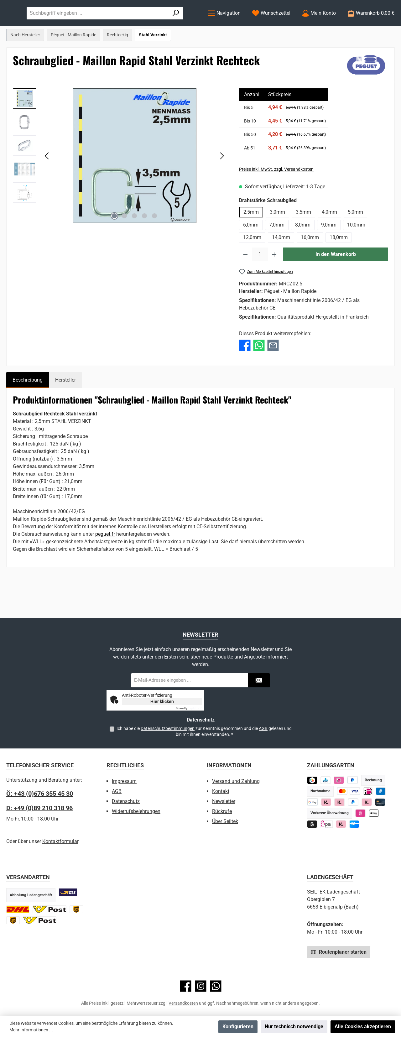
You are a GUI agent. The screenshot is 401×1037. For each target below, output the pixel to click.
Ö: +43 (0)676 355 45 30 (39, 793)
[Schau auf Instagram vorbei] (201, 986)
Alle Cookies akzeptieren (363, 1026)
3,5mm (303, 238)
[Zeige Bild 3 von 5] (134, 241)
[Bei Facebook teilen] (245, 371)
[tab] (27, 406)
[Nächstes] (222, 181)
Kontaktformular (60, 841)
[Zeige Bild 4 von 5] (144, 241)
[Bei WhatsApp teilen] (259, 371)
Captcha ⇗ (189, 708)
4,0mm (329, 238)
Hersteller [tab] (65, 406)
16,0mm (310, 263)
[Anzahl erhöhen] (274, 280)
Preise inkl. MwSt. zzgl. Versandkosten (276, 194)
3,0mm (277, 238)
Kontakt (220, 791)
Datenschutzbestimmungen (168, 728)
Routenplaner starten (339, 952)
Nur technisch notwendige (294, 1026)
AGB (263, 728)
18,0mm (339, 263)
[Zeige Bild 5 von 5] (154, 241)
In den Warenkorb (335, 280)
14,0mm (281, 263)
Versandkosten (183, 1003)
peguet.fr (105, 560)
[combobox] (160, 25)
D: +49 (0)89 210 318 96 (39, 808)
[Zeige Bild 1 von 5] (114, 241)
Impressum (124, 781)
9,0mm (328, 250)
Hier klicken (162, 701)
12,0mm (252, 263)
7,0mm (276, 250)
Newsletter (223, 801)
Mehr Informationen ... (31, 1029)
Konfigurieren (237, 1026)
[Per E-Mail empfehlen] (273, 371)
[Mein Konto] (319, 25)
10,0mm (356, 250)
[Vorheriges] (47, 181)
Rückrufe (222, 811)
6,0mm (250, 250)
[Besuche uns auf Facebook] (186, 986)
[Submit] (259, 680)
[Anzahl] (260, 280)
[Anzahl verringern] (245, 280)
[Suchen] (183, 25)
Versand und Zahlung (236, 781)
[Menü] (224, 25)
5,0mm (355, 238)
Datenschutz (126, 801)
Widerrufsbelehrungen (136, 811)
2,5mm (251, 238)
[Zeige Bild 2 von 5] (124, 241)
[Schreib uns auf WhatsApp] (216, 986)
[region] (120, 181)
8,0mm (302, 250)
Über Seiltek (225, 821)
